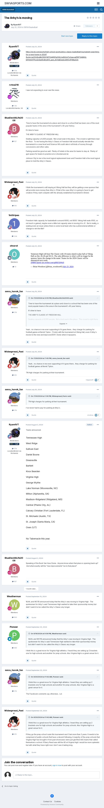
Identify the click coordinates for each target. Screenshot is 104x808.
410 (14, 206)
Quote (34, 75)
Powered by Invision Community (52, 804)
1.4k (14, 106)
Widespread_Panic (13, 183)
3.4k (14, 236)
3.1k (14, 312)
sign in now (56, 765)
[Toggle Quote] (29, 298)
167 (14, 141)
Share (77, 26)
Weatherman (14, 596)
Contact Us (47, 801)
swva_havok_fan (14, 291)
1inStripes (14, 215)
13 (14, 267)
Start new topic (67, 36)
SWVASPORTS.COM (17, 3)
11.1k (14, 70)
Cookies (57, 801)
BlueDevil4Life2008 (14, 119)
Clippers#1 (89, 380)
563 (14, 617)
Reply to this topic (89, 36)
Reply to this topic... (24, 775)
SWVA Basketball (30, 27)
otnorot (14, 246)
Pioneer (14, 627)
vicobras (90, 415)
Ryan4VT (17, 25)
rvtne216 (14, 85)
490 (14, 648)
